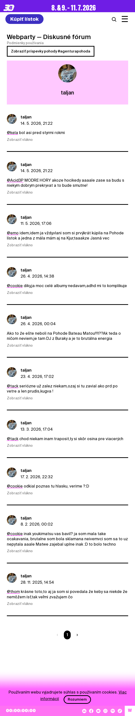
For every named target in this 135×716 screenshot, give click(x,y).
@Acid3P (15, 180)
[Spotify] (113, 711)
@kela (12, 132)
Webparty (21, 37)
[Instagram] (105, 711)
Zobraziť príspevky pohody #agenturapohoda (50, 51)
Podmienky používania (25, 43)
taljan (26, 117)
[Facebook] (91, 711)
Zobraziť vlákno (20, 140)
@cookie (15, 285)
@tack (12, 386)
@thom (13, 591)
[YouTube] (98, 711)
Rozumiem (77, 699)
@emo (13, 233)
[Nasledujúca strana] (76, 635)
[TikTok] (120, 711)
